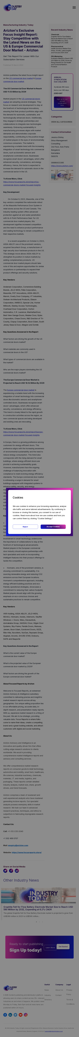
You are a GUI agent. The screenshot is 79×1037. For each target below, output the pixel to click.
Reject (25, 527)
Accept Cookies (53, 527)
